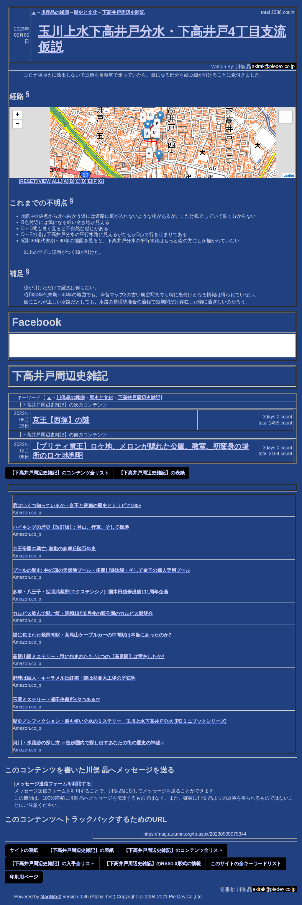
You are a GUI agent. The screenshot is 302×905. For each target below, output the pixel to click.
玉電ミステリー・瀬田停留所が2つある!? (56, 699)
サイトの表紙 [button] (24, 850)
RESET (28, 181)
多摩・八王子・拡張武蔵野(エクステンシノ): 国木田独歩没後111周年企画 (90, 591)
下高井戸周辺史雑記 (123, 12)
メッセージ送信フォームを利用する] (53, 783)
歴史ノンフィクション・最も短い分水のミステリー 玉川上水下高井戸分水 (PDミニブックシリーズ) (119, 721)
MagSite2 (50, 896)
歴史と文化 (85, 12)
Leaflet (288, 175)
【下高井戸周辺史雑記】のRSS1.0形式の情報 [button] (152, 863)
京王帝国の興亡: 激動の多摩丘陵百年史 (54, 548)
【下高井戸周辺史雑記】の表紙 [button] (152, 472)
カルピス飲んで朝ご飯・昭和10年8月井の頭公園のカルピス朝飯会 (83, 613)
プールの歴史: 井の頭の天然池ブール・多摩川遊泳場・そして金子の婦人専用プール (101, 570)
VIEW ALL (50, 181)
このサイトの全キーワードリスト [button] (246, 863)
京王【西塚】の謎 (60, 420)
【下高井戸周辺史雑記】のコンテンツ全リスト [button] (59, 472)
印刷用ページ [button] (24, 876)
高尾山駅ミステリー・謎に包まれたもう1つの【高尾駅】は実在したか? (89, 656)
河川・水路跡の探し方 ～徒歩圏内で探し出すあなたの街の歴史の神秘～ (89, 742)
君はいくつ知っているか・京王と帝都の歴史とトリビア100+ (77, 505)
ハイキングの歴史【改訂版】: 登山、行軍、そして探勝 (71, 527)
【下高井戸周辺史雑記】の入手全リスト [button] (52, 863)
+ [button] (17, 114)
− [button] (17, 124)
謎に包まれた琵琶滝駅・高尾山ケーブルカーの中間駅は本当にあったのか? (92, 634)
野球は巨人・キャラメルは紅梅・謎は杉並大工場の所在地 (74, 678)
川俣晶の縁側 (55, 12)
